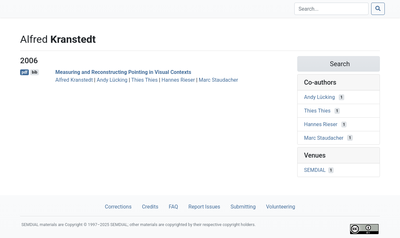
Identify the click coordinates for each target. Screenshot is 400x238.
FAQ (173, 207)
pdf (25, 72)
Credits (150, 207)
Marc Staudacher (218, 80)
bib (34, 72)
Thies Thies (144, 80)
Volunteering (280, 207)
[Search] (331, 9)
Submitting (242, 207)
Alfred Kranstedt (74, 80)
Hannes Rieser (178, 80)
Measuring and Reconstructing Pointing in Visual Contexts (123, 72)
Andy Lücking (112, 80)
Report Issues (204, 207)
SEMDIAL (315, 170)
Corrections (118, 207)
